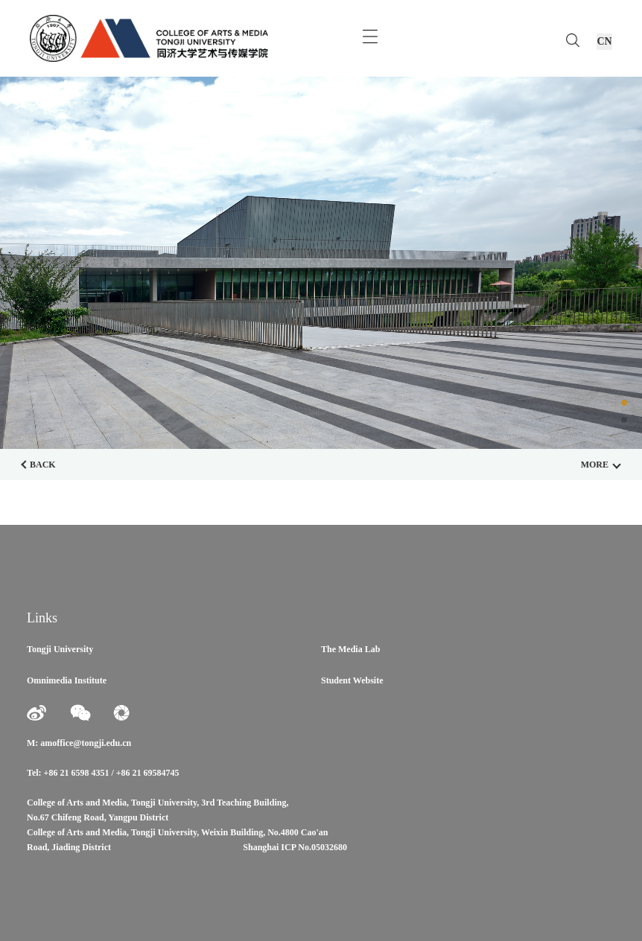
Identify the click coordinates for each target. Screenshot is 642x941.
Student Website (352, 680)
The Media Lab (350, 649)
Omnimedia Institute (67, 680)
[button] (624, 403)
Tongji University (60, 649)
